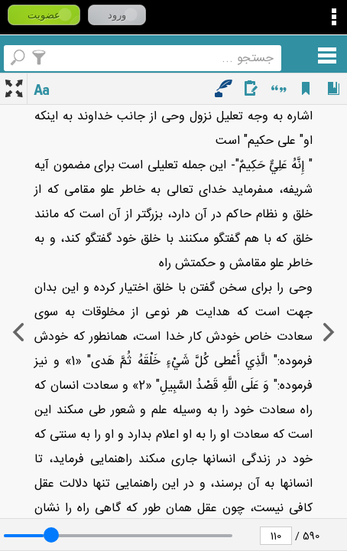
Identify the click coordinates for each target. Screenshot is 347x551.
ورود (117, 15)
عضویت (44, 15)
